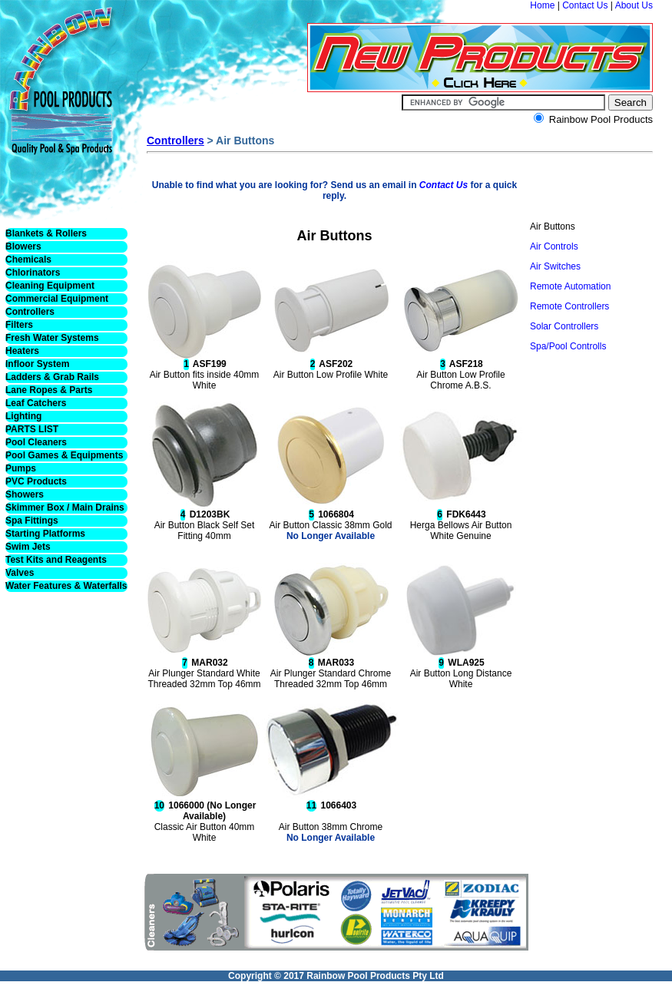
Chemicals (28, 259)
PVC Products (36, 481)
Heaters (22, 351)
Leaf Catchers (35, 403)
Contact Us (584, 5)
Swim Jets (28, 546)
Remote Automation (570, 286)
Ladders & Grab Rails (52, 377)
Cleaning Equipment (49, 285)
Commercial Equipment (56, 298)
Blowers (23, 246)
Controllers (30, 311)
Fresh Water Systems (52, 337)
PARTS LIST (31, 429)
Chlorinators (32, 272)
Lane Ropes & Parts (48, 390)
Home (542, 5)
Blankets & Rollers (46, 233)
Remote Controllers (569, 306)
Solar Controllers (564, 326)
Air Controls (554, 246)
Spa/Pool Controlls (568, 346)
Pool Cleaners (36, 442)
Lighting (23, 416)
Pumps (20, 468)
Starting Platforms (45, 533)
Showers (24, 494)
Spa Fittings (31, 520)
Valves (19, 572)
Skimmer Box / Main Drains (64, 507)
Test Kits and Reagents (56, 559)
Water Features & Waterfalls (66, 585)
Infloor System (37, 364)
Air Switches (555, 266)
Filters (19, 324)
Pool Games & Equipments (64, 455)
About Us (634, 5)
